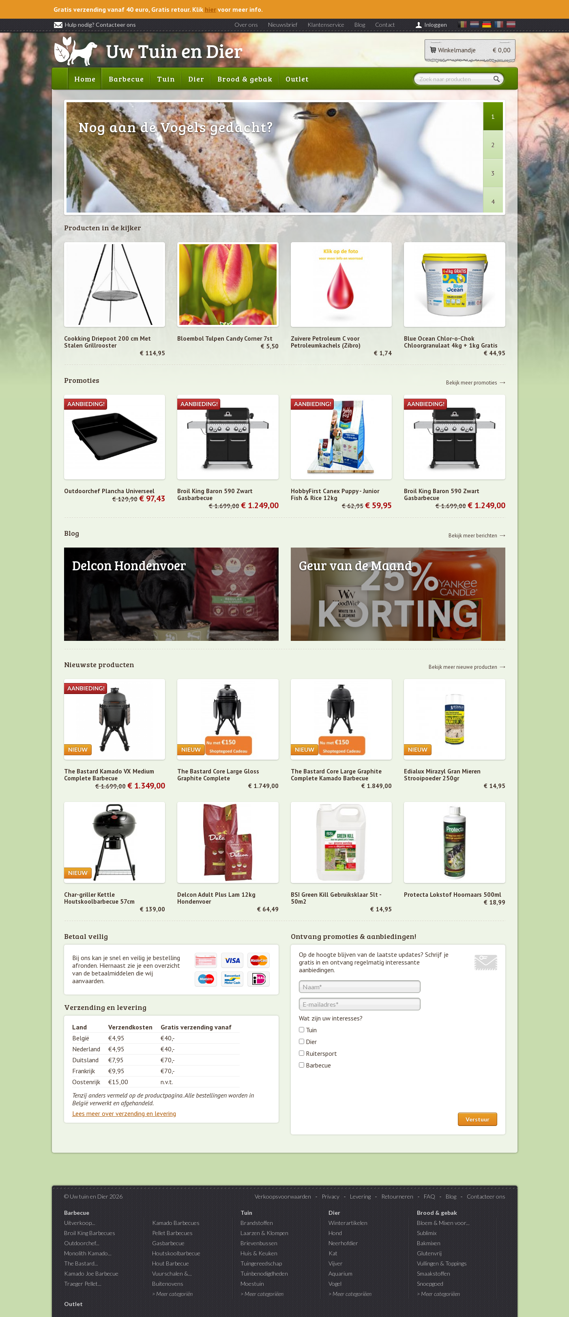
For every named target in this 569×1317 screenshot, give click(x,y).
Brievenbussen (258, 1243)
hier (210, 9)
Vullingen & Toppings (442, 1263)
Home (85, 79)
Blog (359, 24)
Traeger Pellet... (82, 1283)
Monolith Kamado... (88, 1253)
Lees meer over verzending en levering (124, 1113)
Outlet (297, 79)
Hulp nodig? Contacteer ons (95, 24)
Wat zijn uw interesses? (331, 1018)
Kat (333, 1253)
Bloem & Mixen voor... (443, 1222)
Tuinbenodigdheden (264, 1273)
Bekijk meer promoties (471, 382)
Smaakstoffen (433, 1273)
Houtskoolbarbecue (176, 1253)
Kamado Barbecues (176, 1222)
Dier (196, 79)
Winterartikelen (348, 1222)
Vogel (335, 1283)
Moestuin (252, 1283)
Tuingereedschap (261, 1263)
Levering (360, 1196)
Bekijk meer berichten (473, 535)
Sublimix (426, 1232)
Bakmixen (428, 1243)
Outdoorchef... (81, 1243)
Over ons (246, 24)
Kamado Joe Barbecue (91, 1273)
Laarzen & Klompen (264, 1232)
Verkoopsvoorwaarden (283, 1196)
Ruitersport (321, 1053)
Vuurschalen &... (172, 1273)
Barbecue (126, 79)
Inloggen (435, 24)
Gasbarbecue (168, 1243)
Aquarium (340, 1273)
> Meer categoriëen (261, 1293)
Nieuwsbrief (282, 24)
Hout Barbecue (170, 1263)
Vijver (336, 1263)
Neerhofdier (343, 1243)
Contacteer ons (486, 1196)
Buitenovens (167, 1283)
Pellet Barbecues (172, 1232)
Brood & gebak (245, 79)
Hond (335, 1232)
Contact (385, 24)
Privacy (330, 1196)
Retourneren (397, 1196)
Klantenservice (325, 24)
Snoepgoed (430, 1283)
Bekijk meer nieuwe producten (463, 667)
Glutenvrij (429, 1253)
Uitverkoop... (79, 1222)
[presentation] (360, 1093)
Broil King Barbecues (89, 1232)
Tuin (166, 79)
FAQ (429, 1196)
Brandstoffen (256, 1222)
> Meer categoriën (172, 1293)
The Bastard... (81, 1263)
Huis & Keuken (258, 1253)
